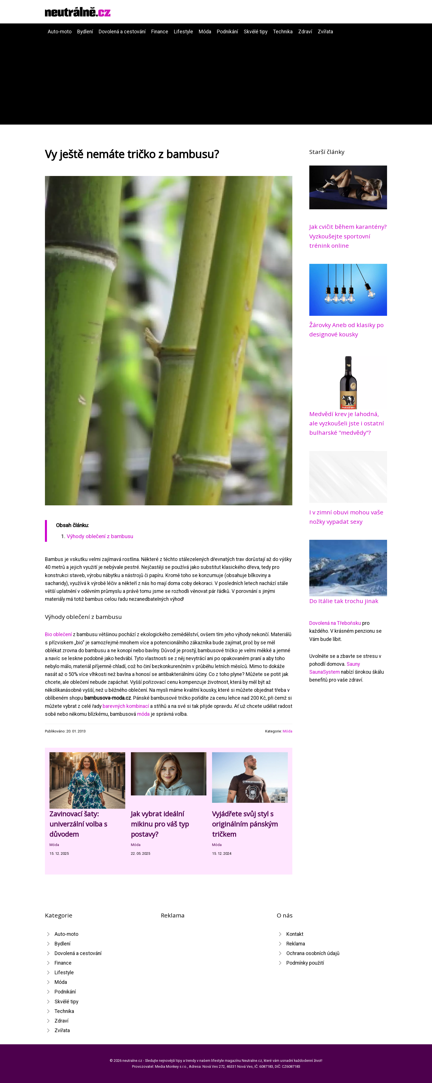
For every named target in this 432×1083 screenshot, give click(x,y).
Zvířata (325, 31)
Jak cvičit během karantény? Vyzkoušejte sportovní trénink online (348, 236)
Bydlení (85, 31)
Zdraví (305, 31)
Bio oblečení (58, 634)
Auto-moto (60, 31)
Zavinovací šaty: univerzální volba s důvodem (78, 824)
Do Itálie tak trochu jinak (343, 601)
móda (143, 714)
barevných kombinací (126, 706)
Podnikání (227, 31)
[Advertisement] (216, 78)
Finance (159, 31)
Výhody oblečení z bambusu (100, 536)
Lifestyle (183, 31)
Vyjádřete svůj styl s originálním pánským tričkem (245, 824)
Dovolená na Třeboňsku (335, 623)
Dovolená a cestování (122, 31)
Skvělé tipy (255, 31)
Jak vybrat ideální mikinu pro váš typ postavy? (160, 824)
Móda (205, 31)
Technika (283, 31)
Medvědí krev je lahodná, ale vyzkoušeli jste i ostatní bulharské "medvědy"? (346, 423)
